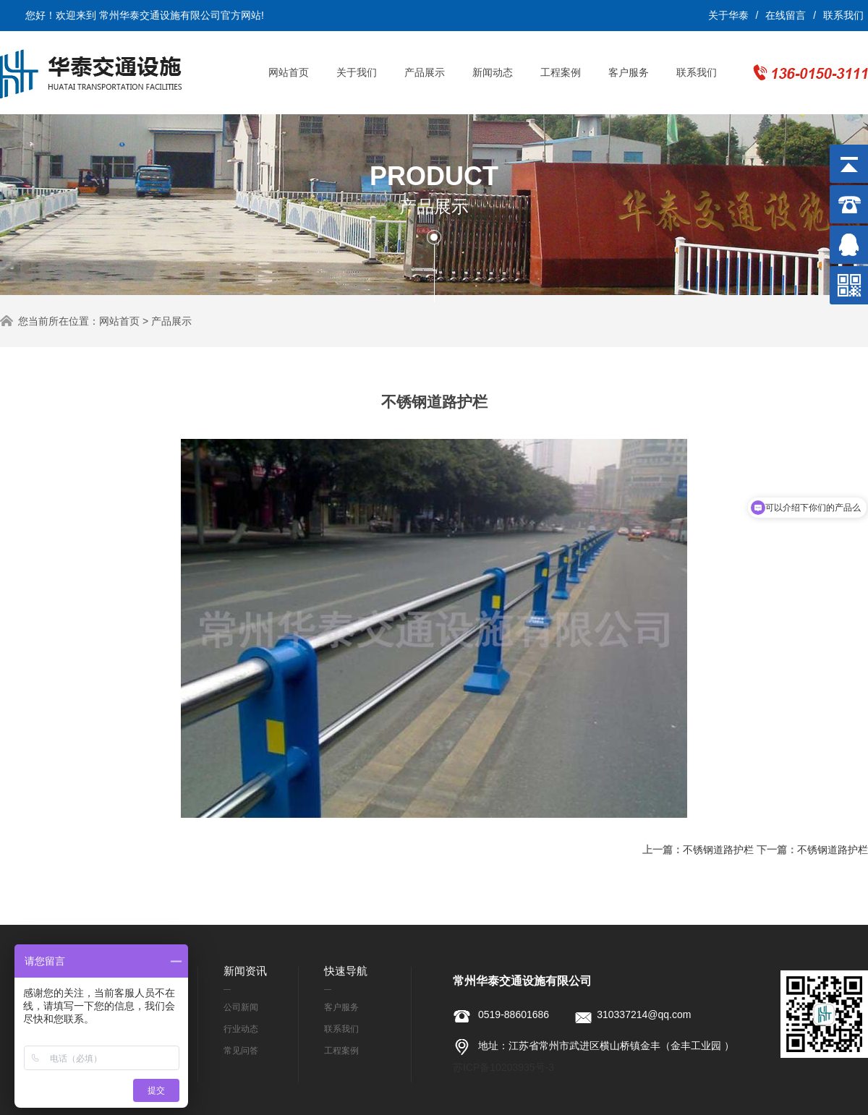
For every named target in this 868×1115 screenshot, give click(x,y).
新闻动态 (492, 72)
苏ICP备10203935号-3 (503, 1067)
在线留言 (785, 15)
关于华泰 (728, 15)
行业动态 (241, 1029)
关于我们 (356, 72)
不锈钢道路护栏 (718, 849)
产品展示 (424, 72)
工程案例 (560, 72)
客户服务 (628, 72)
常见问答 (241, 1051)
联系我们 (843, 15)
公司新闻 (241, 1007)
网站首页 (288, 72)
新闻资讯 (245, 971)
